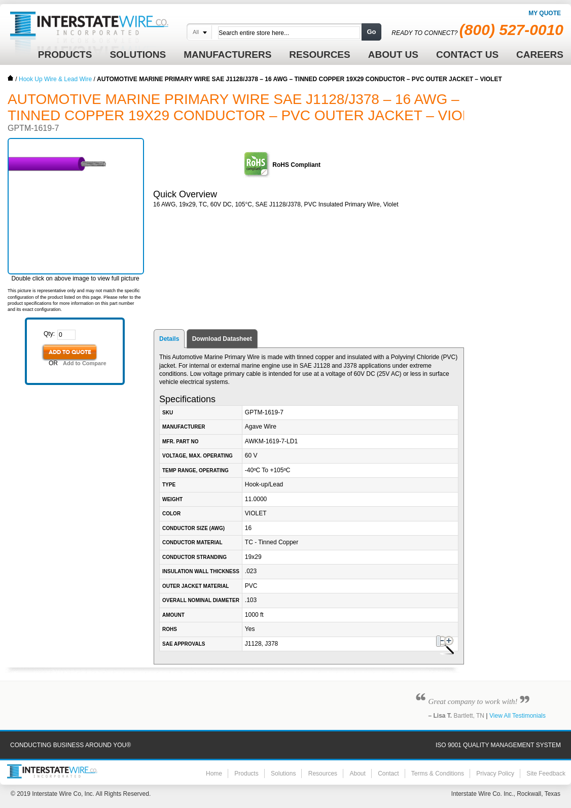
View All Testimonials (517, 715)
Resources (322, 773)
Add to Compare (84, 363)
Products (246, 773)
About (357, 773)
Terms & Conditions (437, 773)
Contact (388, 773)
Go (371, 32)
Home (11, 78)
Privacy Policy (495, 773)
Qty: (49, 333)
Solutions (283, 773)
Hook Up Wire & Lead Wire (55, 79)
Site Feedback (545, 773)
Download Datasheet (222, 338)
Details (169, 338)
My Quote (544, 13)
